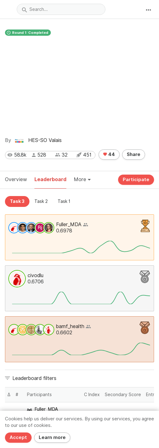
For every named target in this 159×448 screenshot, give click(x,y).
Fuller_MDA (69, 224)
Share (133, 154)
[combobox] (61, 9)
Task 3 (17, 201)
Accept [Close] (18, 437)
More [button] (82, 179)
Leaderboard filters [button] (34, 378)
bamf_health (70, 326)
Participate (136, 179)
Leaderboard (50, 179)
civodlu (35, 275)
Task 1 (64, 201)
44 (109, 154)
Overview (16, 179)
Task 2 (41, 201)
